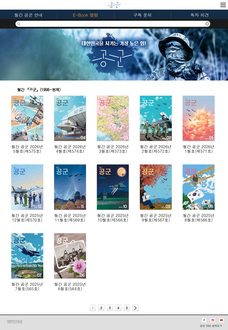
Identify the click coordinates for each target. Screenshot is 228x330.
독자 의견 (199, 15)
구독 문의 (142, 15)
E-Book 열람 (85, 15)
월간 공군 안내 (28, 15)
